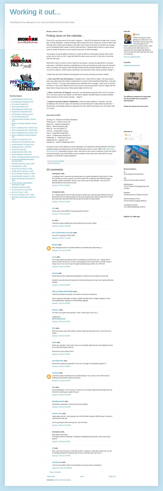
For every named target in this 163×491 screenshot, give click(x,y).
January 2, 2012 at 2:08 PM (61, 267)
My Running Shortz (58, 319)
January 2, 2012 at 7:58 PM (61, 366)
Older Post (112, 476)
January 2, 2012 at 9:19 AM (61, 214)
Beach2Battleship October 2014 (22, 99)
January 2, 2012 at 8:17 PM (61, 380)
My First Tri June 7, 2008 (20, 192)
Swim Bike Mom (57, 361)
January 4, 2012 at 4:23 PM (61, 456)
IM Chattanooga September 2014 (22, 102)
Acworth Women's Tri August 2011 (23, 144)
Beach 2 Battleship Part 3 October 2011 (25, 128)
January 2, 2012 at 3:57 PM (61, 321)
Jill (53, 448)
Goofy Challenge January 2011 (22, 154)
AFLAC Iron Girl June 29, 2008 (22, 190)
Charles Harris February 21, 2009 (22, 171)
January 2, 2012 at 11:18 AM (61, 238)
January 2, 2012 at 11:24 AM (61, 250)
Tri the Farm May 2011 (19, 149)
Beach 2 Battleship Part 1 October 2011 (25, 133)
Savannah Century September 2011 (23, 142)
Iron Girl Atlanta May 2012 (20, 117)
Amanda (55, 273)
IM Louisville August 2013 (20, 104)
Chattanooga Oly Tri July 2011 (21, 147)
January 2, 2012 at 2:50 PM (61, 285)
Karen (137, 34)
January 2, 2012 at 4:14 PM (61, 336)
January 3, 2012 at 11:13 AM (61, 425)
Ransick (55, 245)
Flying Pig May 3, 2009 (19, 166)
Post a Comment (55, 472)
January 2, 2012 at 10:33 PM (61, 395)
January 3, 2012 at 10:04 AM (61, 407)
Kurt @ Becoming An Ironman (62, 233)
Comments (129, 139)
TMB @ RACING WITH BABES (62, 291)
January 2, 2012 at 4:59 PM (61, 354)
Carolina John (57, 413)
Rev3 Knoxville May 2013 (20, 107)
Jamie (54, 342)
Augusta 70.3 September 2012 (22, 112)
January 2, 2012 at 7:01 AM (61, 202)
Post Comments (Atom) (63, 480)
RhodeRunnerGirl (58, 401)
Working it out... (35, 12)
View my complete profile (132, 57)
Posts (128, 135)
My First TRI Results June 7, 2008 (23, 195)
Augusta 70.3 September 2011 (22, 139)
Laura (54, 257)
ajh (53, 220)
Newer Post (51, 476)
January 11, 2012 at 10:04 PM (62, 468)
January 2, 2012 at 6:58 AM (61, 185)
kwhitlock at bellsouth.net (132, 65)
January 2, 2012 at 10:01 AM (61, 226)
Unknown (55, 373)
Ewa (53, 387)
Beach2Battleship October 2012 (22, 109)
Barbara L (55, 310)
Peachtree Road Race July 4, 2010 (23, 164)
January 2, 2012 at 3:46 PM (61, 303)
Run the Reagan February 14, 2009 (23, 174)
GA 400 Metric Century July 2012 (22, 114)
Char (53, 328)
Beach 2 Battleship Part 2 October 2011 (25, 130)
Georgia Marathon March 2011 (22, 152)
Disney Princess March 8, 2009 (22, 169)
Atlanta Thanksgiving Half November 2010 (25, 157)
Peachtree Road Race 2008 (21, 187)
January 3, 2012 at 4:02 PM (61, 441)
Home (82, 476)
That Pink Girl (57, 462)
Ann (53, 208)
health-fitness (56, 163)
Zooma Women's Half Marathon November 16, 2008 (22, 184)
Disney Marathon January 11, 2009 (23, 176)
